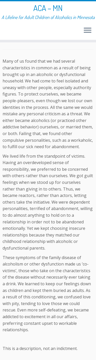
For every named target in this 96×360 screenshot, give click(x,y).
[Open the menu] (87, 30)
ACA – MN (48, 8)
